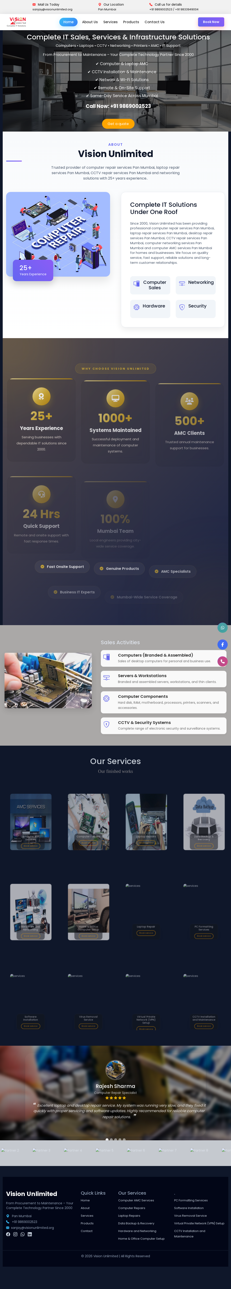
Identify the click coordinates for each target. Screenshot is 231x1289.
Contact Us (156, 22)
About (86, 1224)
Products (133, 22)
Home (70, 22)
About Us (91, 22)
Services (112, 22)
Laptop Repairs (131, 1232)
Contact (88, 1247)
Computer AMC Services (140, 1217)
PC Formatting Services (195, 1217)
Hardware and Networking (141, 1247)
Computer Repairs (134, 1224)
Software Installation (192, 1224)
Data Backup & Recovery (140, 1240)
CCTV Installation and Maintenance (193, 1255)
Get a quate (118, 124)
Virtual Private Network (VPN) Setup (194, 1242)
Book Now (210, 22)
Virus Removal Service (193, 1232)
